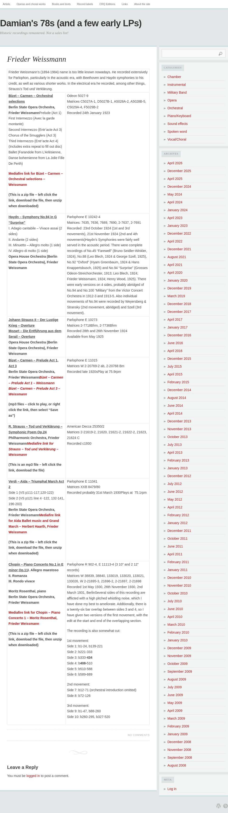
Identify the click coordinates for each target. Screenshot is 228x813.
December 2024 (179, 186)
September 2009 (179, 671)
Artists (6, 4)
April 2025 (174, 179)
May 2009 (174, 703)
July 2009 (174, 687)
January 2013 (177, 468)
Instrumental (176, 85)
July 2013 (174, 445)
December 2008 (179, 742)
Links (125, 4)
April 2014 (174, 413)
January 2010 (177, 640)
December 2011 (179, 531)
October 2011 (177, 538)
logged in (33, 776)
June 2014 (175, 405)
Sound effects (177, 124)
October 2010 (177, 593)
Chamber (174, 77)
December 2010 (179, 578)
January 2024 (177, 210)
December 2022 (179, 233)
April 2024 (174, 202)
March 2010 (176, 624)
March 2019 (176, 296)
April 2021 (174, 265)
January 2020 (177, 280)
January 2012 (177, 523)
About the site (142, 4)
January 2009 (177, 734)
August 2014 (176, 398)
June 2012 (175, 491)
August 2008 (176, 765)
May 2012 (174, 499)
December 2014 (179, 390)
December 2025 (179, 171)
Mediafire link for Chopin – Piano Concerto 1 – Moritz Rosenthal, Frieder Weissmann (34, 618)
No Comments (139, 735)
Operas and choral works (31, 4)
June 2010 (175, 609)
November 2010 (179, 585)
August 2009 (176, 679)
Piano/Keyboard (179, 116)
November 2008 (179, 750)
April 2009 (174, 711)
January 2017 (177, 327)
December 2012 (179, 476)
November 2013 (179, 429)
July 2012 (174, 484)
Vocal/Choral (176, 139)
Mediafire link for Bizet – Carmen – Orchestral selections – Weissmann (36, 179)
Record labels (85, 4)
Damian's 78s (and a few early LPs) (71, 23)
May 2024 (174, 194)
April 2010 (174, 617)
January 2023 (177, 226)
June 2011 (175, 546)
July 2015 (174, 366)
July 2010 (174, 601)
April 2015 (174, 374)
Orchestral (175, 108)
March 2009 (176, 718)
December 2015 (179, 359)
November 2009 (179, 656)
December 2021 (179, 249)
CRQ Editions (107, 4)
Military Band (177, 92)
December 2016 (179, 335)
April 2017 (174, 319)
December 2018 (179, 304)
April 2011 (174, 554)
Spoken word (177, 131)
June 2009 (175, 695)
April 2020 (174, 272)
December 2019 (179, 288)
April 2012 (174, 507)
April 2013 (174, 452)
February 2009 (178, 726)
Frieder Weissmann (36, 59)
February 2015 (178, 382)
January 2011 (177, 570)
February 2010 (178, 632)
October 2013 (177, 437)
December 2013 (179, 421)
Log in (171, 789)
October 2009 (177, 664)
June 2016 (175, 343)
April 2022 (174, 241)
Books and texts (61, 4)
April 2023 (174, 218)
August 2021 (176, 257)
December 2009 (179, 648)
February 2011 (178, 562)
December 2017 (179, 312)
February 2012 (178, 515)
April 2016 (174, 351)
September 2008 (179, 757)
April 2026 (174, 163)
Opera (172, 100)
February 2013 (178, 460)
